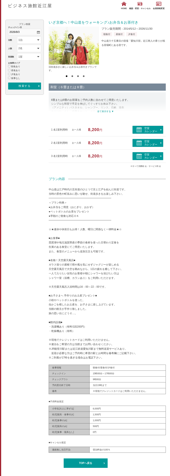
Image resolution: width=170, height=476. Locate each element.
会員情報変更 (159, 6)
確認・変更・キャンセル (140, 6)
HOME (124, 6)
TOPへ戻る (85, 463)
